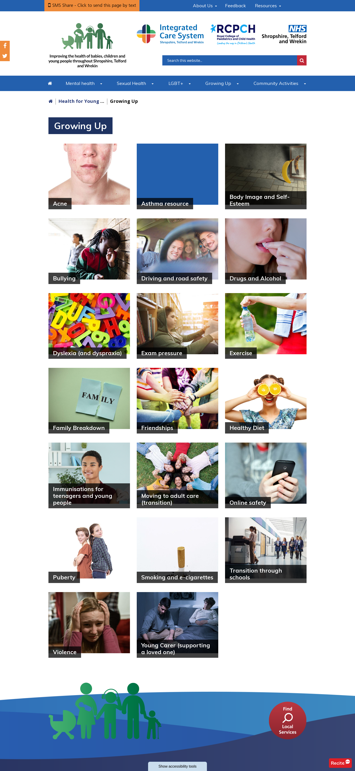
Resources (266, 5)
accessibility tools (177, 766)
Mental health (80, 83)
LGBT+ (175, 83)
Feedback (235, 5)
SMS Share (94, 5)
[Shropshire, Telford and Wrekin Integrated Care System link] (170, 34)
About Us (203, 5)
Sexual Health (131, 83)
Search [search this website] (302, 60)
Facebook (5, 46)
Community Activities (276, 83)
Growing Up (218, 83)
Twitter (4, 56)
